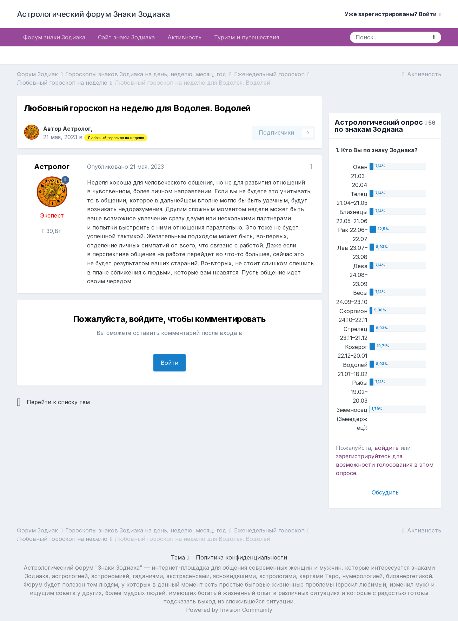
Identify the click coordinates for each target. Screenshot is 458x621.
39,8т (51, 230)
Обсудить (385, 492)
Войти (169, 362)
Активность (184, 37)
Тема (180, 557)
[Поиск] (388, 37)
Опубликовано (125, 166)
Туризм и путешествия (246, 37)
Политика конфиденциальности (241, 557)
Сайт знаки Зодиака (126, 37)
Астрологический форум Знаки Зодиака (93, 14)
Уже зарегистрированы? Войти (393, 14)
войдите (386, 447)
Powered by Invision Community (229, 609)
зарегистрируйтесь (363, 456)
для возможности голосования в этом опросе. (384, 465)
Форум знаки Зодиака (54, 37)
